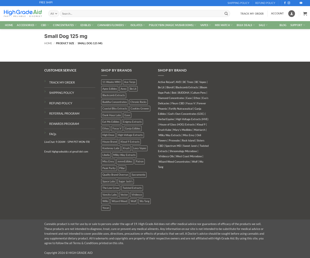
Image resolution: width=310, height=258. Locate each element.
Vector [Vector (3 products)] (124, 194)
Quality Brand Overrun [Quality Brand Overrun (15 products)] (115, 174)
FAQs (52, 134)
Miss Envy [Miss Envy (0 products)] (108, 161)
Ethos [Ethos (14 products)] (105, 128)
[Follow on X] (293, 3)
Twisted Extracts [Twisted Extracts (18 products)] (132, 187)
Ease (189, 98)
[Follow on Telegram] (305, 3)
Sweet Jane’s (190, 145)
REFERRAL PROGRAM (64, 113)
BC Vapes (200, 82)
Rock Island (188, 140)
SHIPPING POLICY (61, 92)
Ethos (197, 98)
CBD (45, 25)
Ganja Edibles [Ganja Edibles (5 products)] (132, 128)
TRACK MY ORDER (62, 82)
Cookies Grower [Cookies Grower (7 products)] (140, 108)
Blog (283, 25)
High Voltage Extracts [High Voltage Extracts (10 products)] (130, 135)
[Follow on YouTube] (301, 3)
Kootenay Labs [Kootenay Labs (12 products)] (110, 148)
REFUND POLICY (60, 103)
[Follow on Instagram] (289, 3)
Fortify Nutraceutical (181, 108)
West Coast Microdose (189, 156)
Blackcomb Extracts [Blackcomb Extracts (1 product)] (113, 95)
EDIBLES (86, 25)
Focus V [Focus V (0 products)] (116, 128)
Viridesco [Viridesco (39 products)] (136, 194)
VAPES (205, 25)
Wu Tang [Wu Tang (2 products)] (144, 201)
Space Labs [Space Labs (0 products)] (108, 181)
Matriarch (199, 129)
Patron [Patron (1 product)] (140, 161)
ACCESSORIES (27, 25)
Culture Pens (198, 92)
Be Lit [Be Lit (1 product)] (133, 88)
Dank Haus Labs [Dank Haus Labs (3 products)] (111, 115)
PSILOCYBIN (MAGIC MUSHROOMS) (172, 25)
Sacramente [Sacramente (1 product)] (138, 174)
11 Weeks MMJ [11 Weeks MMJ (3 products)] (111, 82)
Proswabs (174, 140)
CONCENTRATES (65, 25)
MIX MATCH (224, 25)
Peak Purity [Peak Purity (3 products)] (109, 168)
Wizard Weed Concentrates (174, 161)
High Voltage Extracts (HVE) (192, 119)
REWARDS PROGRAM (64, 123)
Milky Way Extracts (170, 135)
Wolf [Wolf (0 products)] (133, 201)
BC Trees (188, 82)
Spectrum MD (173, 145)
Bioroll (170, 87)
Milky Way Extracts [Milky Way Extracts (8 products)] (124, 154)
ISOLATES (137, 25)
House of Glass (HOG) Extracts (177, 124)
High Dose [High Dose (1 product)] (108, 135)
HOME (9, 25)
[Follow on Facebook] (285, 3)
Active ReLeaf (166, 82)
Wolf (194, 161)
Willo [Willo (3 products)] (105, 201)
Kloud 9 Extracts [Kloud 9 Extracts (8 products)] (130, 141)
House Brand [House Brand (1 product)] (109, 141)
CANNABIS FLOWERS (112, 25)
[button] (305, 13)
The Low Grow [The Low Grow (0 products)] (110, 187)
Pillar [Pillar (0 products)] (122, 168)
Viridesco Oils (166, 156)
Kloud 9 (201, 124)
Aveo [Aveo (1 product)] (123, 88)
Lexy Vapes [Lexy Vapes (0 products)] (139, 148)
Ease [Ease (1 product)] (127, 115)
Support (297, 25)
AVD (178, 82)
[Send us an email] (297, 3)
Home (48, 43)
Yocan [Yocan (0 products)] (105, 207)
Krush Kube (164, 129)
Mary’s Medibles (182, 129)
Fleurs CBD (177, 103)
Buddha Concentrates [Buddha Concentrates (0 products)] (114, 102)
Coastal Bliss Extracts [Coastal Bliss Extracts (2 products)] (114, 108)
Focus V (190, 103)
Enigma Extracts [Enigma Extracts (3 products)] (132, 121)
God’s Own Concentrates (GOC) (186, 113)
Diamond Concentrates (171, 98)
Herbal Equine (166, 119)
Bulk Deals (246, 25)
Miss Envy (189, 135)
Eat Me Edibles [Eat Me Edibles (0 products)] (110, 121)
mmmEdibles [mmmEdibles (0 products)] (125, 161)
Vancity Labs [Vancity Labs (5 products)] (109, 194)
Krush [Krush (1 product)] (126, 148)
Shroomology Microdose (183, 151)
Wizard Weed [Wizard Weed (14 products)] (119, 201)
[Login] (291, 13)
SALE (263, 25)
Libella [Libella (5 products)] (106, 154)
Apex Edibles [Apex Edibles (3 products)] (109, 88)
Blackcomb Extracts (187, 87)
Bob (174, 92)
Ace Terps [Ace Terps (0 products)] (129, 82)
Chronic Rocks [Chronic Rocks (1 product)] (138, 102)
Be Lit (161, 87)
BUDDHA (183, 92)
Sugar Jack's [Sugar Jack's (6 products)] (126, 181)
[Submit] (226, 13)
